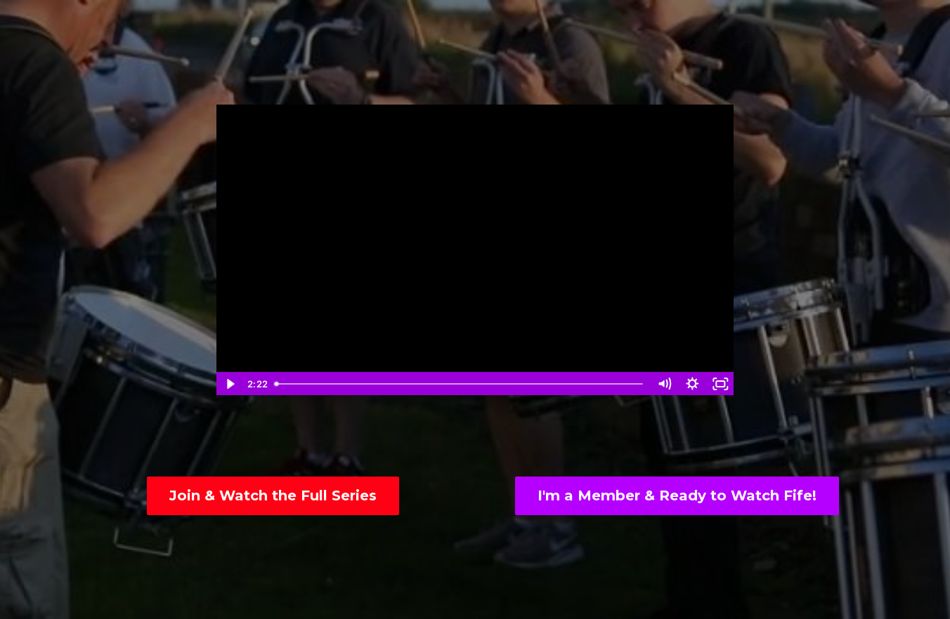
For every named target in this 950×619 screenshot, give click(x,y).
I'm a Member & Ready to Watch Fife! (677, 495)
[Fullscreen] (720, 384)
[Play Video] (230, 384)
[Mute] (664, 384)
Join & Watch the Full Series (273, 495)
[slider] (459, 384)
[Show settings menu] (692, 384)
